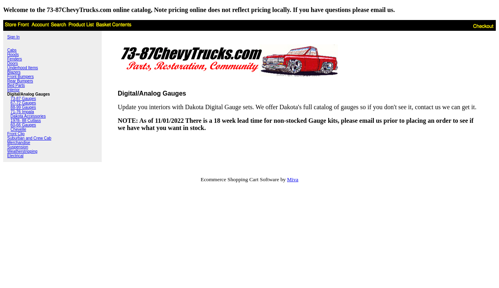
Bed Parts (16, 85)
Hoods (13, 54)
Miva (292, 179)
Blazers (13, 72)
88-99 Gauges (23, 107)
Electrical (15, 156)
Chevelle (18, 129)
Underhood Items (22, 68)
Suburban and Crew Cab (29, 138)
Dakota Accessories (28, 116)
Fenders (14, 59)
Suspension (17, 147)
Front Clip (15, 134)
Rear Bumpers (20, 81)
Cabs (11, 50)
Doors (12, 63)
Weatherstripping (22, 151)
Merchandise (18, 142)
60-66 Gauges (23, 125)
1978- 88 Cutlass (25, 120)
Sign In (13, 37)
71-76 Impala (22, 112)
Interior (13, 90)
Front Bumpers (20, 76)
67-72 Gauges (23, 103)
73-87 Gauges (23, 98)
